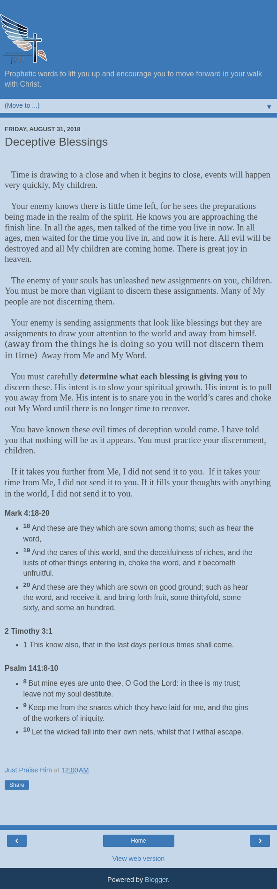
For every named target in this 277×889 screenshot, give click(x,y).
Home (138, 840)
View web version (138, 858)
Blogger (156, 879)
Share (16, 785)
